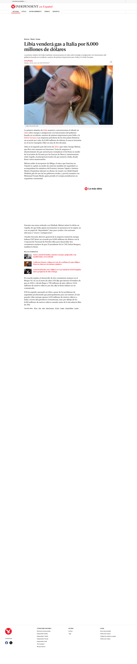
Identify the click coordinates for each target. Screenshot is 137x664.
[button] (19, 1)
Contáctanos (8, 638)
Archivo (70, 631)
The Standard (40, 644)
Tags (69, 633)
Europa (38, 39)
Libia (26, 133)
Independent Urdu (42, 641)
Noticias (16, 11)
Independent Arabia (42, 633)
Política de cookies (105, 639)
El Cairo (57, 308)
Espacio (47, 11)
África (56, 147)
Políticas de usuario (105, 633)
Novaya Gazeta (41, 646)
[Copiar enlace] (111, 62)
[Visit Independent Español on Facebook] (6, 642)
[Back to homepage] (31, 6)
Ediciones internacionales (44, 631)
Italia (45, 130)
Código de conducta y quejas (108, 636)
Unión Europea (30, 138)
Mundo (33, 39)
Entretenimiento (35, 11)
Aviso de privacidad (105, 631)
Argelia (62, 308)
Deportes (56, 11)
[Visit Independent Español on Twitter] (10, 642)
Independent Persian (42, 639)
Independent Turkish (42, 636)
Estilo (24, 11)
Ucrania (76, 308)
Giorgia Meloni (69, 308)
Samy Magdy (28, 61)
